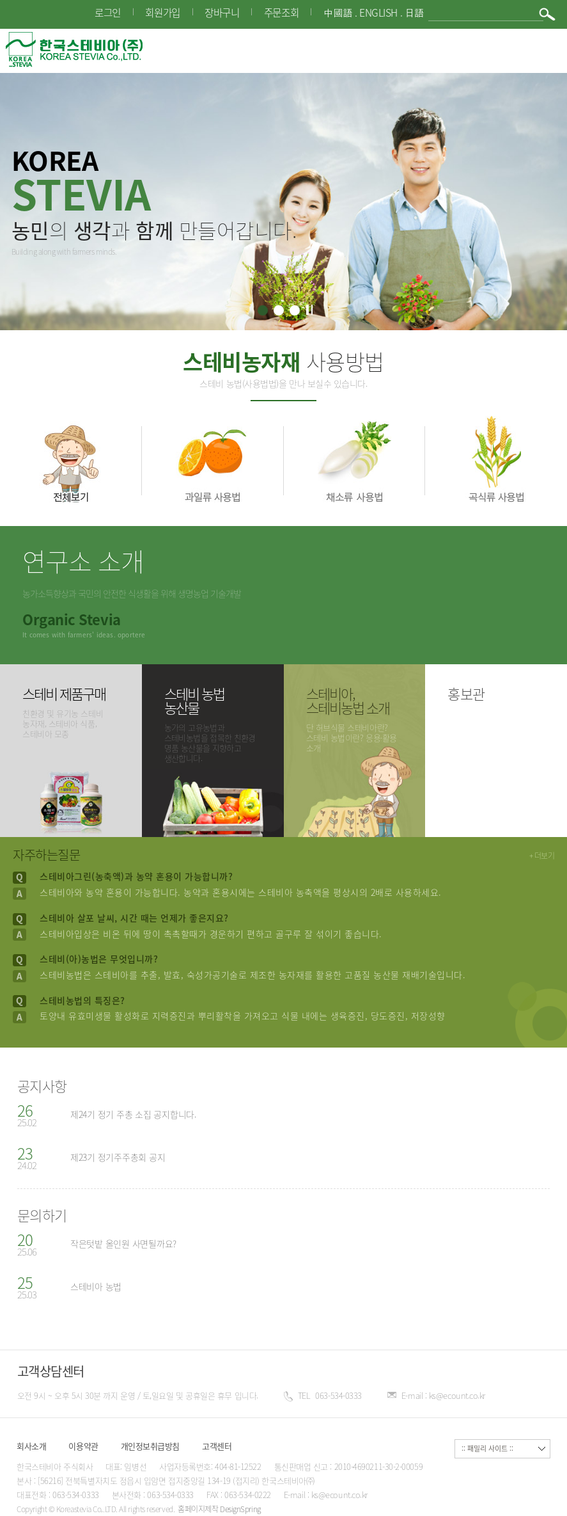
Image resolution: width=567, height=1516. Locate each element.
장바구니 (222, 12)
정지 (309, 310)
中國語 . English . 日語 (373, 13)
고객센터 (216, 1446)
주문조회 (281, 12)
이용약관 (83, 1446)
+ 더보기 (542, 855)
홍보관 (466, 693)
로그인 (108, 12)
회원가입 (162, 12)
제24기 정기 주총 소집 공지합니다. (133, 1114)
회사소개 (31, 1446)
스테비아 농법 (95, 1286)
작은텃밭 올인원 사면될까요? (123, 1243)
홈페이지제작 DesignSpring (219, 1509)
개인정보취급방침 (150, 1446)
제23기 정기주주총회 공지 (118, 1157)
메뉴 (544, 49)
